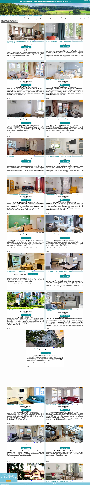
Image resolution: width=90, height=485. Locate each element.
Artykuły (39, 15)
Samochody (27, 15)
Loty (21, 15)
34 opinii (76, 280)
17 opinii (37, 452)
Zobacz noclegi (26, 49)
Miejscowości (16, 15)
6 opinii (34, 127)
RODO (11, 479)
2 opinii (43, 51)
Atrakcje (33, 15)
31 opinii (76, 50)
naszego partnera (40, 59)
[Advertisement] (45, 377)
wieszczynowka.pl (87, 0)
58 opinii (29, 165)
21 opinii (38, 242)
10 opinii (74, 127)
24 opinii (33, 414)
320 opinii (69, 242)
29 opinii (73, 414)
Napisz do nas (57, 483)
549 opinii (51, 357)
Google (3, 474)
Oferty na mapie (9, 15)
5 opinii (77, 165)
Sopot (42, 24)
